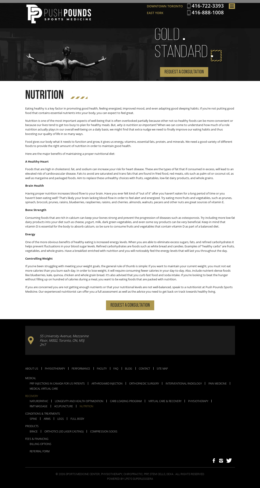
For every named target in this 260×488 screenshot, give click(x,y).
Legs (60, 419)
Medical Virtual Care (44, 388)
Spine (33, 419)
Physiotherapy (55, 368)
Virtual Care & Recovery (164, 401)
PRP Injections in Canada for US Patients (57, 383)
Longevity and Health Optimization (79, 401)
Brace (34, 431)
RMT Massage (39, 406)
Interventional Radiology (184, 383)
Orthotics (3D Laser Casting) (63, 431)
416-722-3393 (208, 5)
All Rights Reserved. (190, 474)
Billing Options (40, 444)
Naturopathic (39, 401)
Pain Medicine (217, 383)
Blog (128, 368)
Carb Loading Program (126, 401)
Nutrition (86, 406)
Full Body (77, 419)
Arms (47, 419)
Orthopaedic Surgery (144, 383)
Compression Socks (103, 431)
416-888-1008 (208, 12)
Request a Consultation (184, 72)
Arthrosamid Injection (107, 383)
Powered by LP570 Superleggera (130, 478)
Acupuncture (63, 406)
